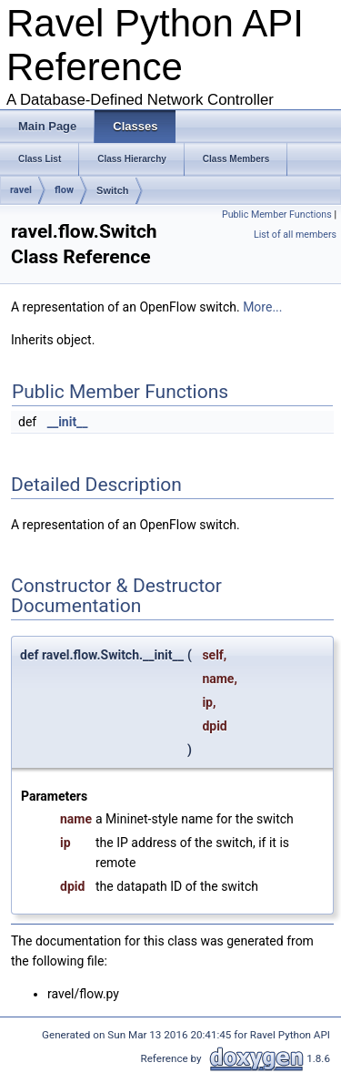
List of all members (295, 234)
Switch (112, 190)
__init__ (67, 421)
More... (262, 307)
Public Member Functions (277, 214)
